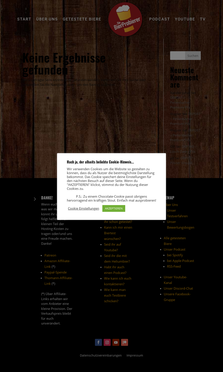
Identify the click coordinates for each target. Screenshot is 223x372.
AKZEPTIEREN (114, 208)
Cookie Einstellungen (83, 208)
